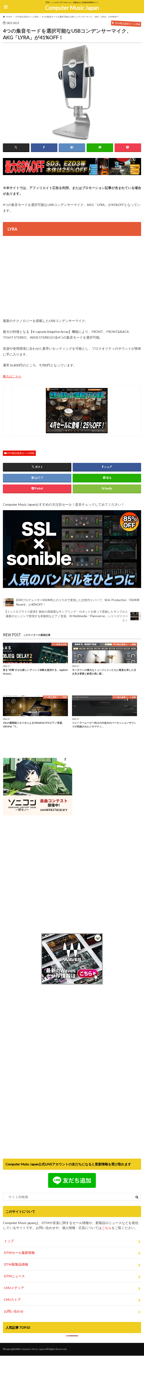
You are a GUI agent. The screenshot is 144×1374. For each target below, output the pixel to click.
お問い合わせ (14, 1309)
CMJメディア (14, 1285)
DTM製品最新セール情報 (20, 453)
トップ (9, 1238)
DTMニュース (14, 1274)
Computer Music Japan (72, 8)
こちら (106, 1225)
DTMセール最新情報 (19, 1250)
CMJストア (12, 1297)
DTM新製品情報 (16, 1262)
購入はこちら (13, 376)
